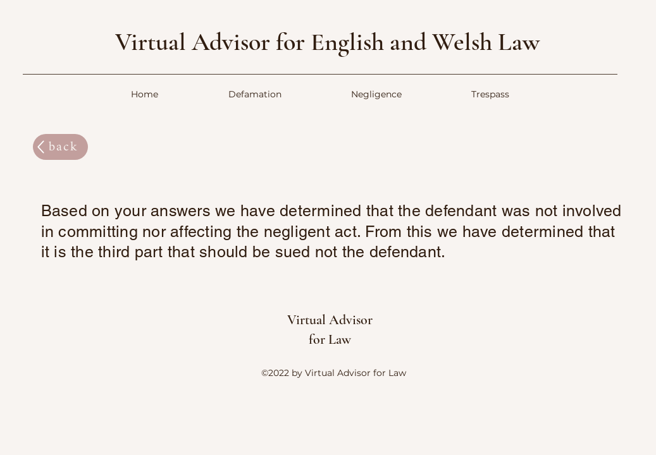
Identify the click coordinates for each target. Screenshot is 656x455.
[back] (60, 147)
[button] (255, 94)
